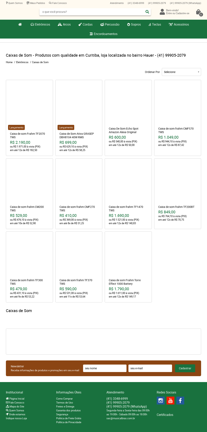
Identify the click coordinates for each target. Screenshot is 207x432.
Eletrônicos (42, 24)
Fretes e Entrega (65, 406)
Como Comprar (64, 398)
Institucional (14, 392)
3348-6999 (136, 3)
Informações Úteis (68, 392)
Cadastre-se (182, 13)
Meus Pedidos (37, 3)
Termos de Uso (64, 402)
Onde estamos (16, 414)
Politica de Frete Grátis (68, 418)
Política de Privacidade (68, 422)
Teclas (156, 24)
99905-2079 (157, 3)
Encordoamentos (105, 34)
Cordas (88, 24)
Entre (169, 13)
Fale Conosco (59, 3)
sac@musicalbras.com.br (120, 418)
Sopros (136, 24)
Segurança (62, 414)
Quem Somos (15, 3)
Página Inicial (16, 398)
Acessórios (181, 24)
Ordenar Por (152, 72)
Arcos (67, 24)
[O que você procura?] (147, 11)
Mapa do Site (16, 406)
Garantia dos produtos (68, 410)
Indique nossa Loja (16, 418)
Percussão (112, 24)
